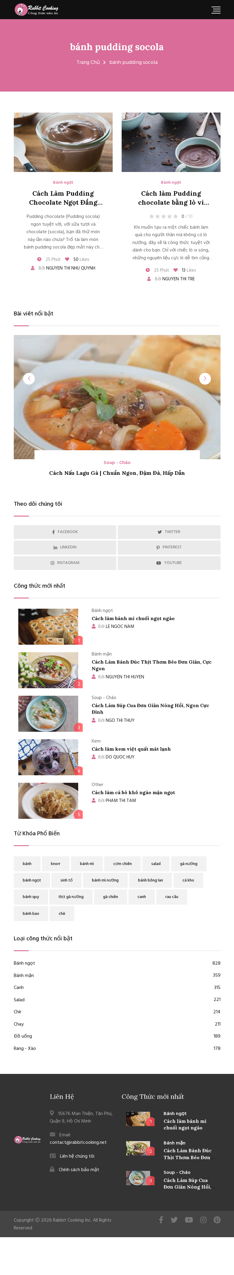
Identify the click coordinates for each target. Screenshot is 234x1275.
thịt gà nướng (71, 897)
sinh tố (67, 880)
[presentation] (30, 379)
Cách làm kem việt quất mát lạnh (131, 749)
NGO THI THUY (113, 720)
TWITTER (169, 532)
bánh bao (31, 913)
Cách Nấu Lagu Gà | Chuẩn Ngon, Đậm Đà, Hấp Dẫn (117, 473)
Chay (117, 1025)
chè (62, 913)
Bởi (63, 268)
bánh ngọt (32, 880)
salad (156, 864)
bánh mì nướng (105, 880)
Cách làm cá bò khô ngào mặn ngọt (133, 792)
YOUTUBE (169, 562)
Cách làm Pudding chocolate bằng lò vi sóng (171, 202)
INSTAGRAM (65, 562)
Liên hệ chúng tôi (77, 1156)
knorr (56, 864)
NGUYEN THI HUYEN (118, 677)
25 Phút (49, 259)
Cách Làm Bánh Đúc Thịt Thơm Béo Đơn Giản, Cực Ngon (188, 1157)
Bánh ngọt (63, 182)
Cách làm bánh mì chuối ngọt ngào (133, 618)
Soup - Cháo (117, 463)
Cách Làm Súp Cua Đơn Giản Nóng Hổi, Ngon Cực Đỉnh (187, 1187)
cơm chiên (122, 864)
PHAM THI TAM (114, 800)
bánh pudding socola (117, 47)
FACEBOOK (65, 532)
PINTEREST (169, 547)
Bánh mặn (117, 976)
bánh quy (31, 897)
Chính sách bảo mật (79, 1170)
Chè (117, 1012)
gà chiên (110, 897)
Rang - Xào (117, 1049)
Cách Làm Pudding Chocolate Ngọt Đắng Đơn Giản (63, 202)
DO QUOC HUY (113, 757)
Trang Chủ (88, 62)
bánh (27, 864)
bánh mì (87, 864)
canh (142, 897)
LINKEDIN (65, 547)
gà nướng (188, 864)
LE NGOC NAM (113, 626)
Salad (117, 1000)
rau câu (171, 897)
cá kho (188, 880)
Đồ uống (117, 1037)
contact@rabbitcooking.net (78, 1143)
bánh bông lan (150, 880)
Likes (77, 259)
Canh (117, 988)
